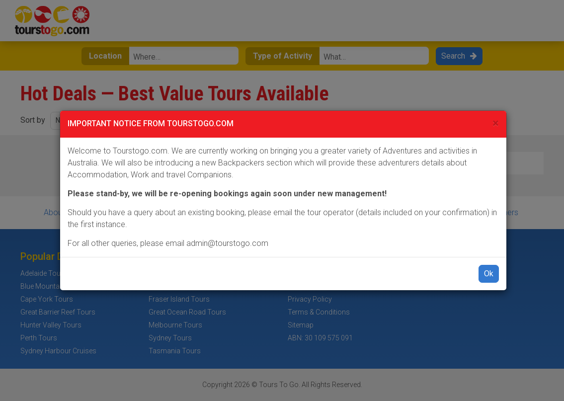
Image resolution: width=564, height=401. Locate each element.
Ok (488, 273)
